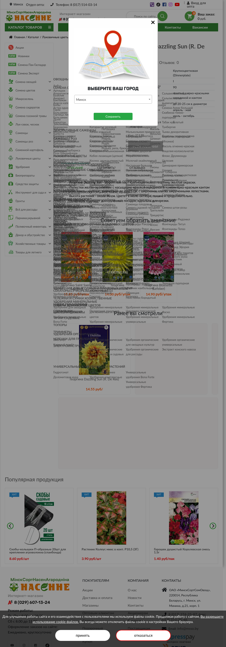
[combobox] (113, 99)
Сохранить (112, 116)
